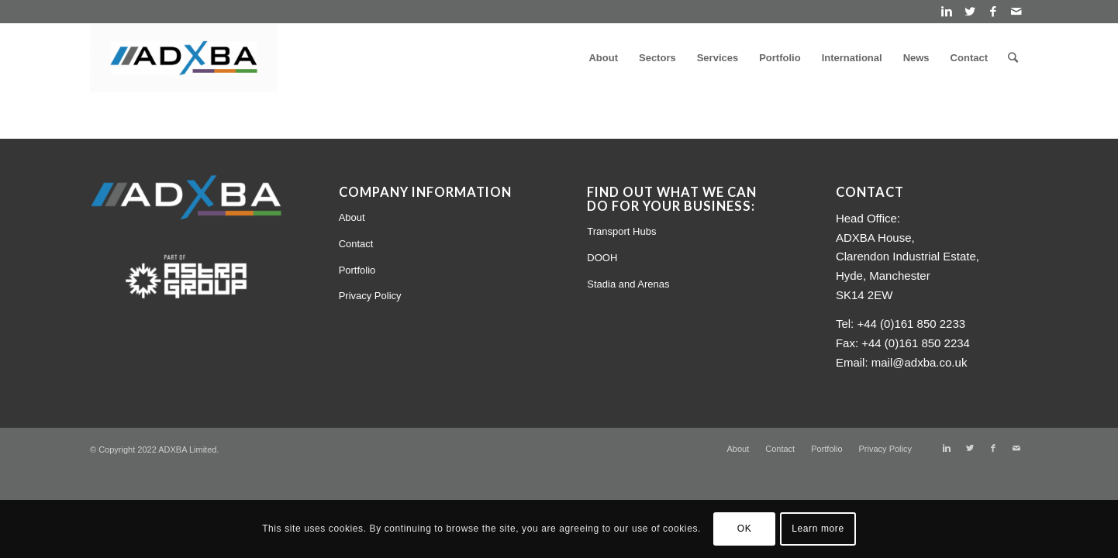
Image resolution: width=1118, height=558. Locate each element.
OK (744, 528)
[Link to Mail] (1016, 11)
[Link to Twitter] (969, 11)
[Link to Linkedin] (946, 11)
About (352, 217)
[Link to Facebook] (993, 11)
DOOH (602, 258)
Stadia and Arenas (628, 284)
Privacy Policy (370, 295)
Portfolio (357, 270)
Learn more (818, 528)
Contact (356, 244)
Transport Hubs (621, 231)
